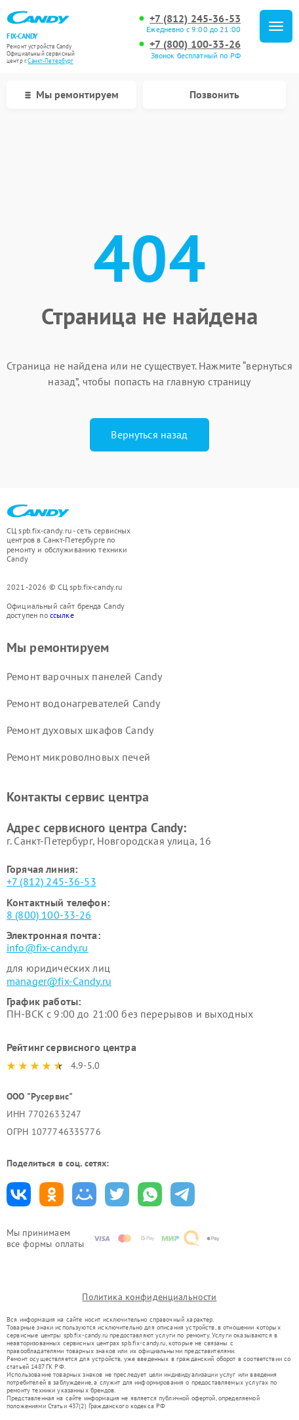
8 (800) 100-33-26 (49, 914)
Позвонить (214, 94)
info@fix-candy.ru (48, 947)
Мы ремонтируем (72, 94)
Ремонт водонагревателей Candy (83, 703)
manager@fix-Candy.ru (59, 981)
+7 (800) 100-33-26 (195, 44)
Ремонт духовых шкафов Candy (80, 730)
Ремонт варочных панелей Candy (84, 676)
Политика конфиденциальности (149, 1297)
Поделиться (19, 1194)
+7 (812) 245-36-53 (195, 18)
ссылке (62, 615)
